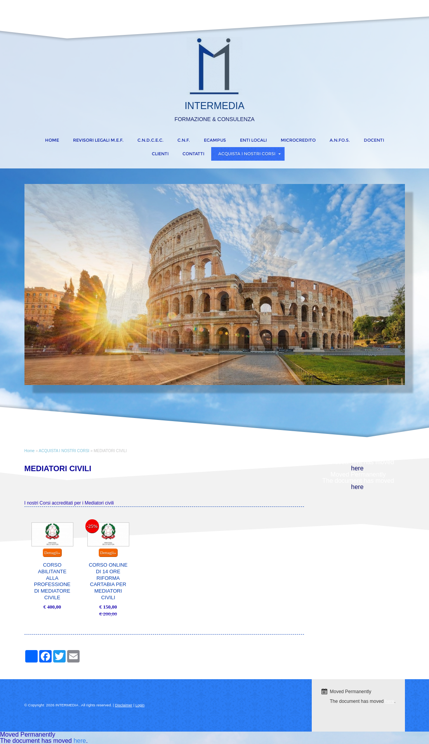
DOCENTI (374, 140)
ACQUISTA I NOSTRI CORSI (249, 153)
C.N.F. (183, 140)
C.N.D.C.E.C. (150, 140)
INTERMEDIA (214, 105)
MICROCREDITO (298, 140)
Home (52, 140)
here (357, 468)
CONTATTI (193, 153)
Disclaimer (123, 705)
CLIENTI (160, 153)
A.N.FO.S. (340, 140)
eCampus (215, 140)
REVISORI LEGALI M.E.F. (98, 140)
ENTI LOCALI (253, 140)
